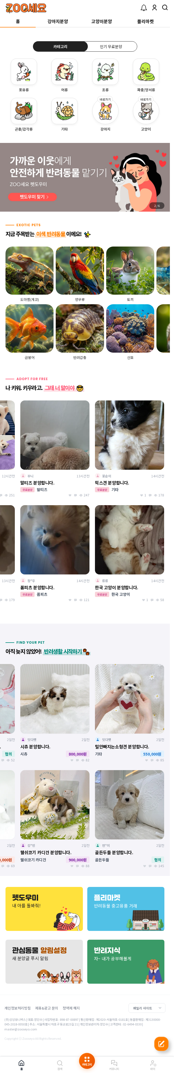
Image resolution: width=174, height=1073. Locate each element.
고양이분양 (101, 21)
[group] (85, 177)
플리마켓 (145, 21)
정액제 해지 (71, 1008)
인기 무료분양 (111, 46)
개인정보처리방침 (17, 1008)
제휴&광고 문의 (46, 1008)
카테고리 (60, 46)
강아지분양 (57, 21)
